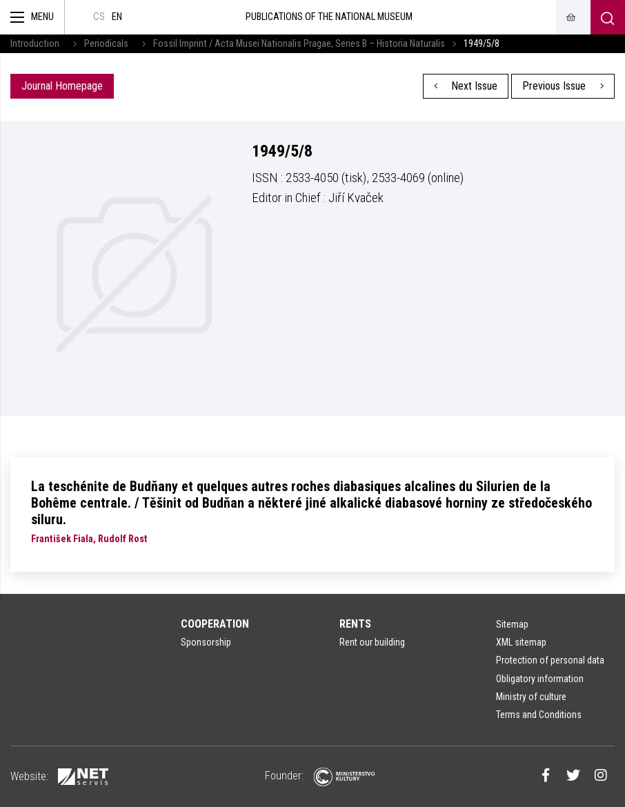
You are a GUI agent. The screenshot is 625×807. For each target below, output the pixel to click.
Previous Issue (563, 85)
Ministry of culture (531, 696)
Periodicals (106, 44)
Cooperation (215, 623)
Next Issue (466, 85)
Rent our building (372, 642)
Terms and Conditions (539, 714)
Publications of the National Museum (329, 17)
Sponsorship (206, 642)
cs (99, 17)
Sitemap (512, 624)
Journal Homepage (62, 85)
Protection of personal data (550, 660)
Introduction (34, 44)
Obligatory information (540, 678)
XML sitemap (521, 642)
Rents (355, 623)
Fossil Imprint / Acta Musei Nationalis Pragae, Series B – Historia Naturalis (299, 44)
